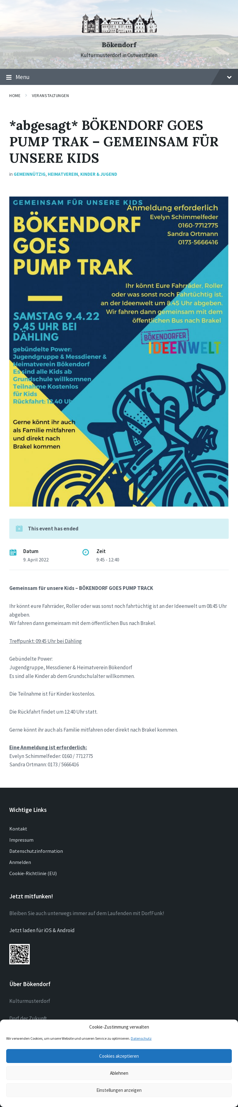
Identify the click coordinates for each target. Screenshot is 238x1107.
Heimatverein (63, 174)
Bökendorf (119, 45)
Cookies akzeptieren (119, 1056)
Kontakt (18, 829)
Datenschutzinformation (36, 851)
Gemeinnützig (30, 174)
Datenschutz (141, 1038)
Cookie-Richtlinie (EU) (33, 873)
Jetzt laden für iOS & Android (42, 930)
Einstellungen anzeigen (119, 1090)
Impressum (21, 840)
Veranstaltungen (50, 95)
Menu (119, 77)
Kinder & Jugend (98, 174)
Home (14, 95)
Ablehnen (119, 1073)
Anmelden (20, 862)
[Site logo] (119, 33)
